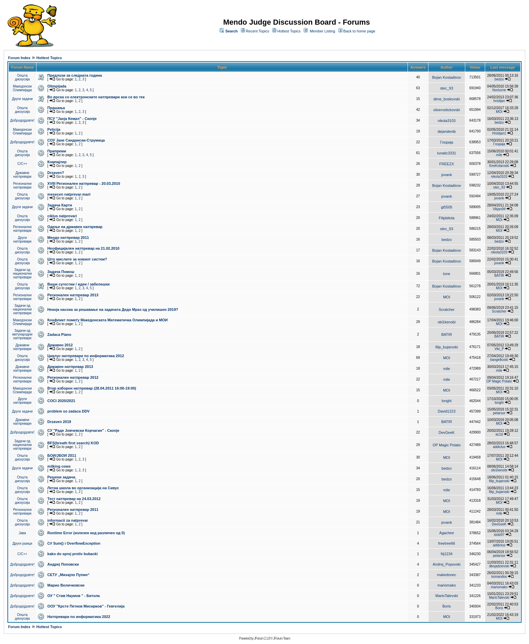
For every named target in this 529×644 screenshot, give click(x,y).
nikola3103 (446, 121)
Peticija (53, 129)
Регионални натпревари (22, 185)
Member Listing (322, 31)
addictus (499, 447)
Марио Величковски (65, 585)
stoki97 (499, 535)
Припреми (56, 151)
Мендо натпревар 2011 (68, 238)
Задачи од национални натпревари (22, 273)
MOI (499, 112)
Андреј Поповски (63, 564)
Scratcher (446, 309)
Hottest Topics (289, 31)
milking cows (59, 466)
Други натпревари (22, 239)
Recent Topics (257, 31)
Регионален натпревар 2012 (72, 377)
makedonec (446, 575)
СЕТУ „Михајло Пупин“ (68, 575)
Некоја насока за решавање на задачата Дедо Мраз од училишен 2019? (112, 309)
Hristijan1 (499, 133)
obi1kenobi (446, 322)
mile (499, 155)
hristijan (499, 101)
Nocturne (499, 90)
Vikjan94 (499, 209)
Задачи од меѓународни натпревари (22, 334)
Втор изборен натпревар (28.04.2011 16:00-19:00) (91, 388)
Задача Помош (60, 272)
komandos (499, 576)
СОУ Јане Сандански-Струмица (76, 140)
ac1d (499, 434)
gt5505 (446, 207)
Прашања (56, 108)
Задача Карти (59, 205)
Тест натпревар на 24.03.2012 (74, 499)
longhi (446, 401)
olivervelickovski (446, 110)
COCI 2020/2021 (61, 401)
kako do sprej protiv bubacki (72, 554)
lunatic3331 (446, 153)
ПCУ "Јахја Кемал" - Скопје (71, 119)
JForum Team (281, 638)
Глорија (446, 142)
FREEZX (446, 164)
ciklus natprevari (62, 216)
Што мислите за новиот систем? (77, 259)
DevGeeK (447, 432)
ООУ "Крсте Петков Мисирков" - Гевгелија (85, 606)
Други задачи (22, 99)
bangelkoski (499, 360)
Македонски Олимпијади (22, 88)
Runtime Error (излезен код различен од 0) (85, 533)
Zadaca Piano (59, 334)
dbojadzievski (499, 566)
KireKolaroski (499, 166)
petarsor (499, 413)
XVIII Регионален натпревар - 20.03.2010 (83, 183)
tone (446, 274)
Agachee (446, 533)
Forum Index (19, 58)
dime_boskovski (447, 99)
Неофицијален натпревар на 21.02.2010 (83, 248)
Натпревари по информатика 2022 (78, 617)
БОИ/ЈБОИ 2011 (61, 455)
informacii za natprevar (67, 520)
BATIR (499, 275)
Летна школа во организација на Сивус (83, 488)
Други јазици (22, 543)
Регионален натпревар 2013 (72, 295)
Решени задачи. (61, 477)
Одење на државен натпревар (74, 227)
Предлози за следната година (74, 75)
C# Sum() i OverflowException (73, 543)
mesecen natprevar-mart (68, 194)
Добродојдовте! (22, 120)
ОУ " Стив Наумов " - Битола (73, 596)
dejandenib (447, 131)
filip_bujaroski (446, 347)
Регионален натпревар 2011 (72, 509)
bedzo (499, 79)
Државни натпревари (22, 174)
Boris (446, 606)
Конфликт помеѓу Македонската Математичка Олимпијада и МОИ (107, 320)
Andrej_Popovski (447, 564)
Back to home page (359, 31)
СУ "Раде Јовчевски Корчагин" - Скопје (83, 430)
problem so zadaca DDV (68, 411)
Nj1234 (446, 554)
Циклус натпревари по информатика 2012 (85, 356)
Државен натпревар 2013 (70, 367)
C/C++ (22, 164)
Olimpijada (56, 86)
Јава (22, 533)
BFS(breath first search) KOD (73, 443)
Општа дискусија (22, 77)
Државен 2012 (60, 345)
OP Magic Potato (499, 381)
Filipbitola (446, 218)
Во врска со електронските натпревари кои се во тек (95, 97)
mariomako (447, 585)
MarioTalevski (446, 596)
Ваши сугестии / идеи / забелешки (78, 284)
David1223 (447, 411)
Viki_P (499, 349)
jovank (446, 175)
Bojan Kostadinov (446, 77)
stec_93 (446, 88)
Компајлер (56, 162)
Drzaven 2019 (59, 422)
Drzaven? (55, 173)
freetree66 (446, 543)
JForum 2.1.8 (262, 638)
